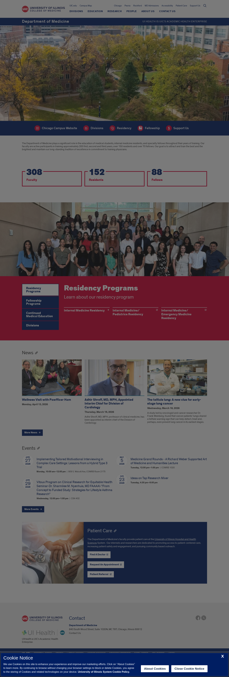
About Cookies (155, 668)
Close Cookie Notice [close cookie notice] (189, 668)
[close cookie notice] (222, 656)
